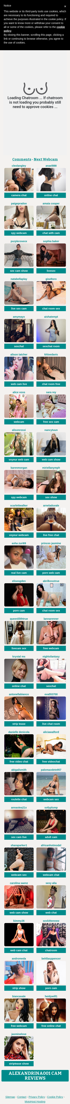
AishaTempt (51, 316)
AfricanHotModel (51, 845)
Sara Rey (51, 392)
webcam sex (51, 799)
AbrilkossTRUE (51, 581)
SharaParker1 (19, 845)
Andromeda (19, 958)
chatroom (51, 950)
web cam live (19, 384)
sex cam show (19, 270)
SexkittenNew (51, 920)
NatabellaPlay (19, 278)
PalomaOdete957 (51, 769)
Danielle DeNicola (18, 732)
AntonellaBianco (19, 694)
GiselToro (51, 278)
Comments (21, 159)
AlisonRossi (19, 430)
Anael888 (51, 165)
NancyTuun (51, 430)
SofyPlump (51, 807)
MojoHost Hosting (35, 1101)
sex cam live (19, 837)
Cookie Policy (55, 1096)
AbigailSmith (19, 769)
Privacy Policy (37, 1096)
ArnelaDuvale (51, 505)
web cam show (51, 459)
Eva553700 (51, 694)
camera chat (19, 195)
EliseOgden (19, 581)
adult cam (51, 837)
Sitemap (10, 1096)
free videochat (51, 761)
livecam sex (19, 648)
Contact (21, 1096)
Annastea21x (19, 807)
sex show (51, 497)
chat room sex (51, 308)
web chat (51, 912)
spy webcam (19, 233)
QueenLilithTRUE (19, 618)
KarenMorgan (19, 467)
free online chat (51, 1025)
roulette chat (19, 799)
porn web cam (51, 572)
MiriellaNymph (51, 467)
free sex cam (51, 421)
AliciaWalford (51, 732)
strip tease (18, 723)
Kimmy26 (18, 920)
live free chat (51, 535)
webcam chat (51, 874)
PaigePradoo (19, 203)
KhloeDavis (51, 354)
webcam (19, 421)
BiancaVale (19, 996)
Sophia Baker (51, 241)
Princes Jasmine (51, 543)
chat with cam (51, 233)
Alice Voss (19, 392)
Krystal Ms (19, 656)
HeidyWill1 (51, 996)
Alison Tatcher (18, 354)
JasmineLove (18, 1034)
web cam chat (18, 950)
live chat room (51, 723)
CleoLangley (19, 165)
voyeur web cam (19, 459)
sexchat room (51, 346)
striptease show (19, 1063)
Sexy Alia (51, 883)
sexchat (19, 346)
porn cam (19, 610)
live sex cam (19, 308)
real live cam (19, 572)
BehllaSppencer (51, 958)
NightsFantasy (51, 656)
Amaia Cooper (51, 203)
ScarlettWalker (19, 505)
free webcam (51, 648)
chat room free (51, 384)
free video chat (19, 761)
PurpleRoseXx (19, 241)
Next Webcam (46, 159)
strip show (18, 988)
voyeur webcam (19, 535)
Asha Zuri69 (19, 543)
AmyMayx (19, 316)
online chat (51, 195)
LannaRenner (51, 618)
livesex (51, 270)
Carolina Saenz (19, 883)
